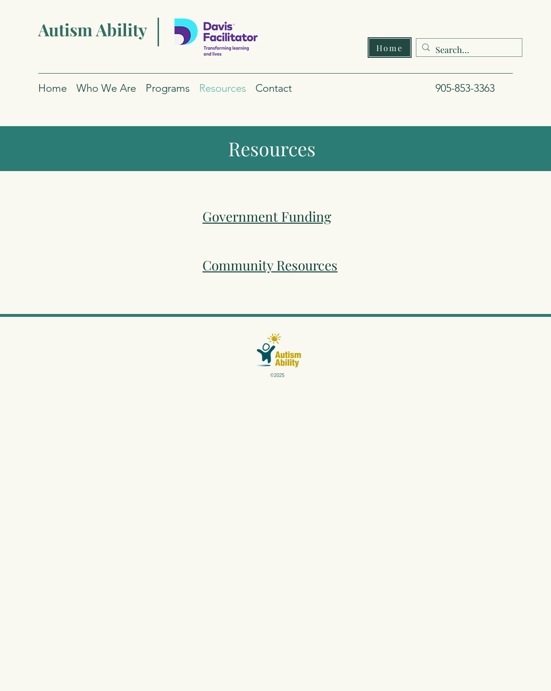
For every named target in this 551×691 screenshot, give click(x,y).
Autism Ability (92, 29)
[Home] (389, 47)
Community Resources (270, 265)
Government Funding (266, 216)
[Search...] (468, 50)
